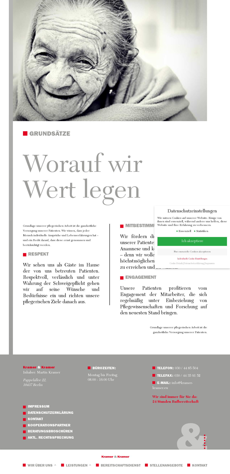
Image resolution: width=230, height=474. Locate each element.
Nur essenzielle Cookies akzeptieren (194, 252)
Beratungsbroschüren (50, 432)
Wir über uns (40, 466)
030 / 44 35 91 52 (187, 376)
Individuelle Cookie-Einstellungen (194, 259)
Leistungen (76, 466)
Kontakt (199, 466)
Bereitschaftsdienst (120, 466)
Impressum (38, 407)
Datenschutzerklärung (50, 413)
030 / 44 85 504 (186, 368)
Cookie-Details (178, 263)
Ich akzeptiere (194, 241)
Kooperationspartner (49, 426)
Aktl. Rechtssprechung (51, 438)
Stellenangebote (166, 466)
